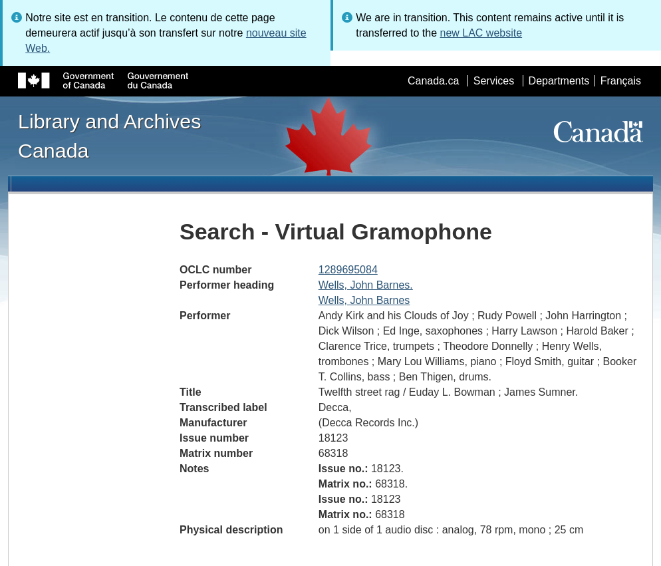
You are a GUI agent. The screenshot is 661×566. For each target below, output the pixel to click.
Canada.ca (433, 80)
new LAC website (481, 33)
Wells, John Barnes (364, 300)
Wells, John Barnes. (366, 285)
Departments (559, 80)
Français (620, 80)
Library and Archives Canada (109, 136)
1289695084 (348, 269)
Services (493, 80)
